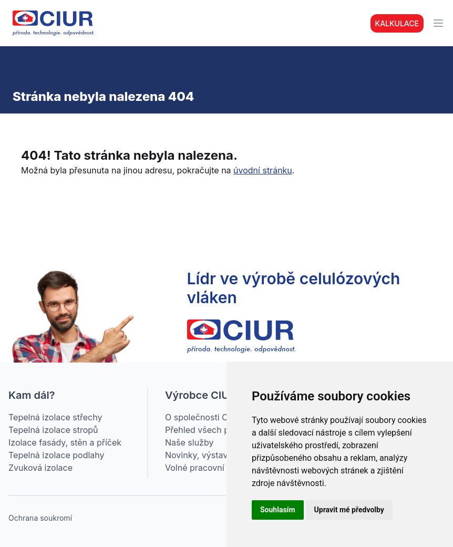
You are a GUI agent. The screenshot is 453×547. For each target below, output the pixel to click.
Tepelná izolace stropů (53, 430)
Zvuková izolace (40, 467)
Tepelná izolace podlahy (56, 455)
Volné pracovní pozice (209, 467)
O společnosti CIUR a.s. (211, 417)
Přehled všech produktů (212, 430)
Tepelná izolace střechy (55, 417)
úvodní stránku (262, 170)
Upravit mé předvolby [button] (349, 509)
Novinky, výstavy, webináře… (223, 455)
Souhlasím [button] (277, 509)
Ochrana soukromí (40, 517)
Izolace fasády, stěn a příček (64, 442)
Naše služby (189, 442)
